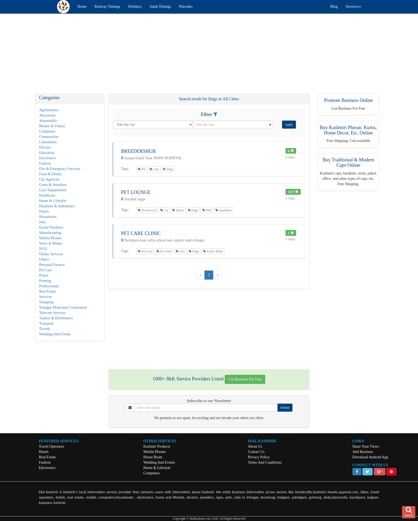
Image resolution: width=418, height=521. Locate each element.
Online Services (51, 254)
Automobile (48, 121)
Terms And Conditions (265, 462)
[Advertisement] (160, 56)
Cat (164, 210)
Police (44, 275)
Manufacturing (50, 233)
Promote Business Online (348, 100)
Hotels (44, 211)
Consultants (48, 142)
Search (408, 512)
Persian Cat (147, 210)
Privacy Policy (259, 457)
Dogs (168, 169)
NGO (43, 249)
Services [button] (353, 7)
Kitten (178, 210)
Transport (46, 323)
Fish (206, 210)
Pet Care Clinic (141, 233)
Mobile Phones (50, 238)
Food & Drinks (50, 174)
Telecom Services (52, 313)
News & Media (50, 243)
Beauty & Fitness (52, 126)
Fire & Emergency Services (60, 169)
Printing (45, 281)
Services (45, 297)
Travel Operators (51, 446)
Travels (44, 329)
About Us (255, 446)
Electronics (47, 158)
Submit (285, 407)
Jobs (42, 222)
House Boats (152, 457)
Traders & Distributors (56, 318)
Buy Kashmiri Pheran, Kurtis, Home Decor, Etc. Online (348, 130)
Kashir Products (51, 227)
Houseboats (48, 217)
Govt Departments (53, 190)
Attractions (47, 115)
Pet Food (163, 251)
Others (44, 259)
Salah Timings (160, 7)
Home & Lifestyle (52, 201)
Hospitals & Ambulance (57, 206)
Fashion (45, 163)
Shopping (46, 302)
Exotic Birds (213, 251)
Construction (48, 137)
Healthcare (47, 195)
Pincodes (186, 7)
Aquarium (223, 210)
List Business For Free (245, 379)
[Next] (217, 275)
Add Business (362, 452)
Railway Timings (107, 7)
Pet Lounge (135, 192)
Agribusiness (49, 110)
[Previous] (200, 275)
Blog (333, 7)
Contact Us (256, 452)
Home (82, 7)
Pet (141, 169)
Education (46, 153)
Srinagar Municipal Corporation (63, 307)
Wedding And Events (55, 334)
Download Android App (370, 457)
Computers (47, 131)
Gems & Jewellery (53, 185)
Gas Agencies (49, 179)
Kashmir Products (156, 446)
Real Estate (47, 291)
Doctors (45, 147)
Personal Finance (52, 265)
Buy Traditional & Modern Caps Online (348, 162)
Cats (154, 169)
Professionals (49, 286)
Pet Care (45, 270)
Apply (289, 124)
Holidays (135, 7)
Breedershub (138, 151)
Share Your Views (365, 446)
